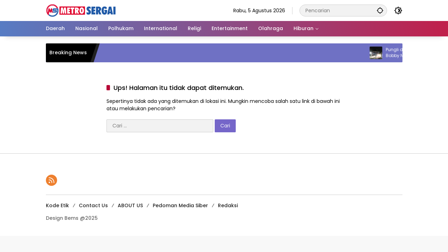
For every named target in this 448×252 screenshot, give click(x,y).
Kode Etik (57, 205)
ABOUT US (130, 205)
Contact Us (93, 205)
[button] (380, 10)
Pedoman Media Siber (180, 205)
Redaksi (228, 205)
